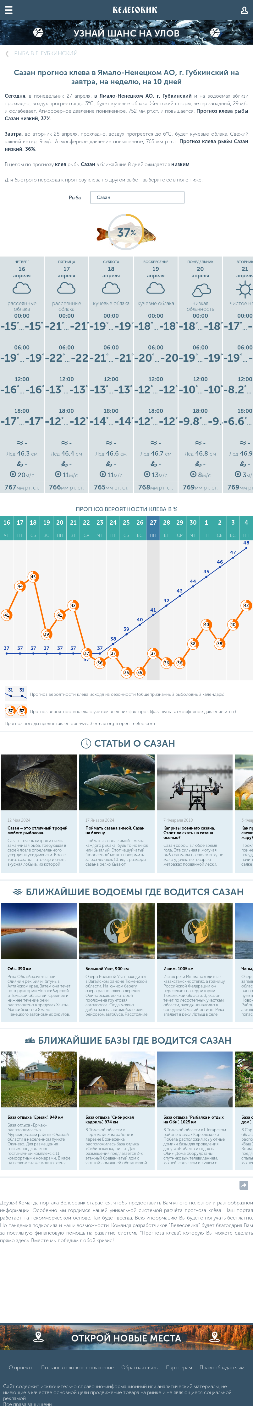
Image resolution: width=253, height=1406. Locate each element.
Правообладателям (222, 1377)
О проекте (21, 1377)
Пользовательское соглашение (77, 1377)
